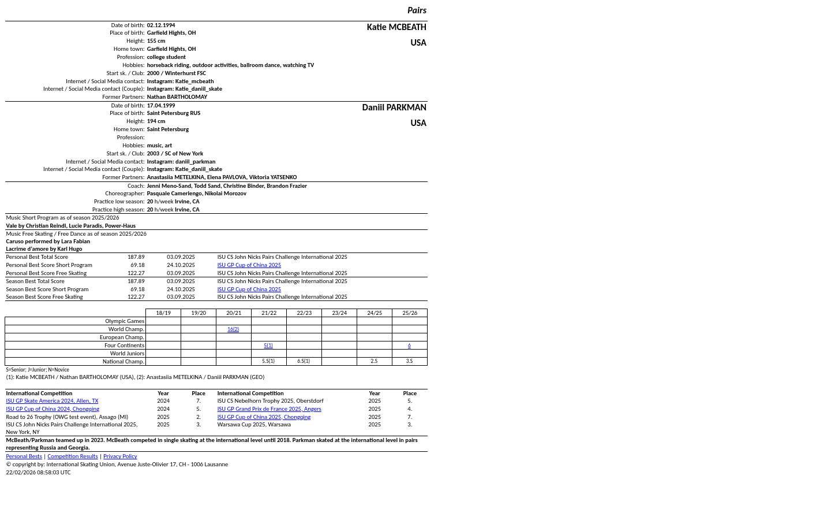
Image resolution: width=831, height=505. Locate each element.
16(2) (233, 329)
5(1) (268, 345)
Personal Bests (24, 456)
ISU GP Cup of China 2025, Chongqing (264, 417)
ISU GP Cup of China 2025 (249, 265)
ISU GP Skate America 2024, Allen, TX (52, 400)
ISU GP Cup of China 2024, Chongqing (53, 409)
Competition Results (73, 456)
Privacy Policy (120, 456)
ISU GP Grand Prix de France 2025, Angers (269, 409)
